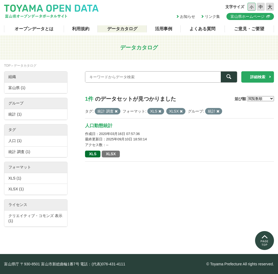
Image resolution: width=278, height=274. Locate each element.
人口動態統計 (99, 125)
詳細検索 (257, 77)
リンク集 (212, 16)
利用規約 (80, 28)
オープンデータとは (34, 28)
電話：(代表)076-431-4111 (102, 264)
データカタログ (122, 28)
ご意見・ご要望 (249, 28)
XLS (92, 154)
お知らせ (187, 16)
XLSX (111, 154)
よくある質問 (202, 28)
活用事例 (163, 28)
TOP (7, 65)
